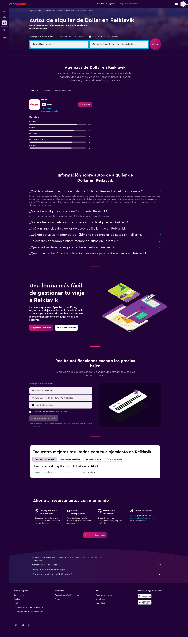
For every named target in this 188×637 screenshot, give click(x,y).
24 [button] (52, 93)
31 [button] (52, 99)
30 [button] (90, 93)
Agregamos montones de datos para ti (99, 569)
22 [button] (83, 87)
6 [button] (71, 75)
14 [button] (77, 81)
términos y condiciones (74, 423)
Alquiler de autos (39, 11)
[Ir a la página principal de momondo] (17, 4)
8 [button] (83, 75)
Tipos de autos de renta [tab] (48, 459)
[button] (4, 4)
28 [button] (77, 93)
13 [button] (71, 81)
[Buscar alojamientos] (4, 17)
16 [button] (90, 81)
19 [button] (65, 87)
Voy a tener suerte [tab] (117, 459)
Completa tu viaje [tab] (96, 459)
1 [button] (83, 68)
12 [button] (65, 81)
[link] (44, 328)
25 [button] (58, 93)
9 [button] (89, 75)
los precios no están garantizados (94, 557)
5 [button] (65, 75)
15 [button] (84, 81)
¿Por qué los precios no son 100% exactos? (99, 574)
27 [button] (71, 93)
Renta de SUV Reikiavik (45, 472)
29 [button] (83, 93)
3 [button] (52, 75)
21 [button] (77, 87)
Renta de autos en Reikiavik (79, 11)
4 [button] (58, 75)
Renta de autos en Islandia (57, 11)
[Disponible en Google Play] (151, 596)
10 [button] (52, 81)
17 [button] (52, 87)
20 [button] (71, 87)
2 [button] (89, 68)
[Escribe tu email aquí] (66, 405)
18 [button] (59, 87)
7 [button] (77, 75)
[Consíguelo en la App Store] (151, 602)
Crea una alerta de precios (144, 518)
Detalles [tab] (38, 90)
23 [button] (90, 87)
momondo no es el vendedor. (99, 564)
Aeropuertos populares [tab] (73, 459)
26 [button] (65, 93)
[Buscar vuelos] (4, 12)
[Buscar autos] (4, 22)
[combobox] (45, 37)
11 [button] (58, 81)
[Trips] (4, 30)
